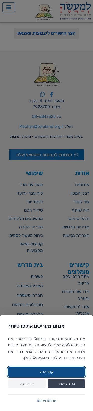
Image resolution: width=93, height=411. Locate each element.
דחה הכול (26, 383)
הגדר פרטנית (66, 383)
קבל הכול (46, 372)
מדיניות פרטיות (46, 401)
